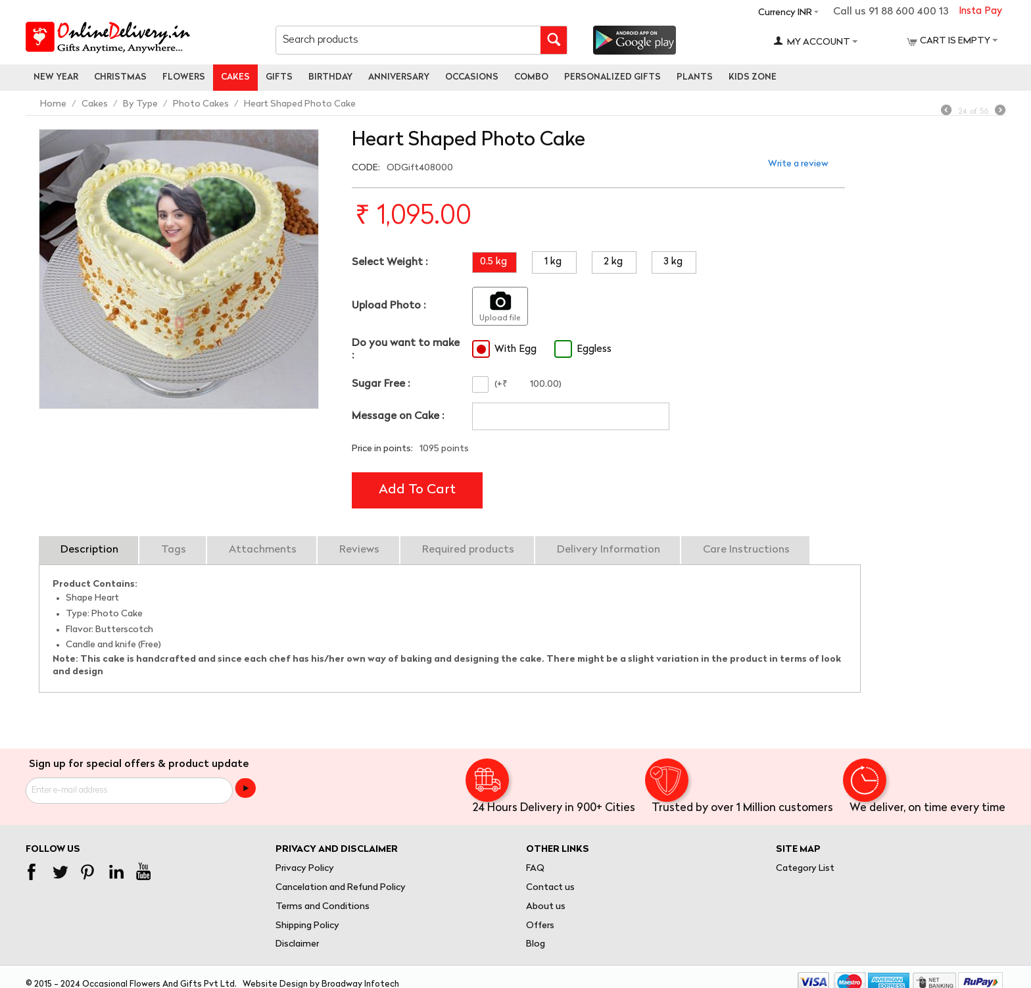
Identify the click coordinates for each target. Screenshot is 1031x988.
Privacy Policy (305, 869)
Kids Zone (753, 77)
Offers (540, 926)
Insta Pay (980, 11)
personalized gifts (612, 77)
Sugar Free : (381, 384)
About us (545, 907)
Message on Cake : (398, 416)
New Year (56, 77)
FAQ (535, 869)
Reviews (359, 550)
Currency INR (785, 13)
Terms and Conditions (323, 907)
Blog (535, 944)
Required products (468, 550)
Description (89, 550)
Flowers (183, 77)
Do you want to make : (406, 349)
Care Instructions (746, 550)
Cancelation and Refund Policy (341, 888)
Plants (695, 77)
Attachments (263, 550)
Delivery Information (608, 550)
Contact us (550, 888)
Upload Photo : (388, 306)
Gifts (279, 77)
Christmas (120, 77)
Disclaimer (297, 944)
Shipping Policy (307, 926)
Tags (173, 550)
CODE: (366, 168)
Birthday (330, 77)
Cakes (235, 77)
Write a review (798, 164)
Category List (805, 869)
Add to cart (417, 490)
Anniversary (398, 77)
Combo (531, 77)
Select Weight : (389, 262)
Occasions (471, 77)
